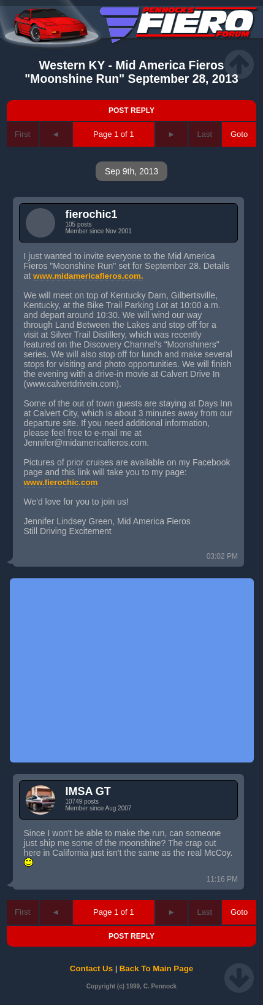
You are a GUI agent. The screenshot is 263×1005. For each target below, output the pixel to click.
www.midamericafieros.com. (88, 276)
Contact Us (91, 968)
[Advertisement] (132, 670)
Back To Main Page (156, 968)
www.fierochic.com (61, 482)
